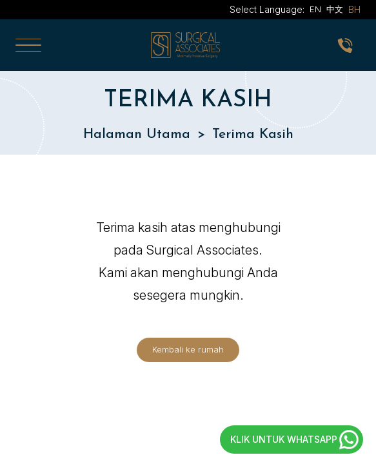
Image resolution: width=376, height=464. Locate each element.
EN (315, 9)
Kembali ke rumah (188, 349)
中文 (334, 9)
